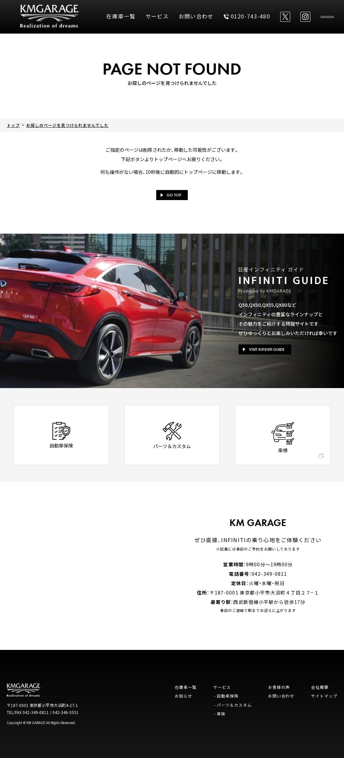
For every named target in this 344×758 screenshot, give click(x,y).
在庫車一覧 (120, 16)
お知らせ (183, 696)
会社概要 (320, 687)
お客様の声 (279, 687)
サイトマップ (324, 696)
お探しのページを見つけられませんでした (67, 125)
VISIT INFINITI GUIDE (264, 349)
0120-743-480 (247, 16)
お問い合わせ (196, 16)
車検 (221, 713)
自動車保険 (228, 696)
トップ (13, 125)
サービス (157, 16)
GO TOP (171, 195)
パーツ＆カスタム (234, 705)
